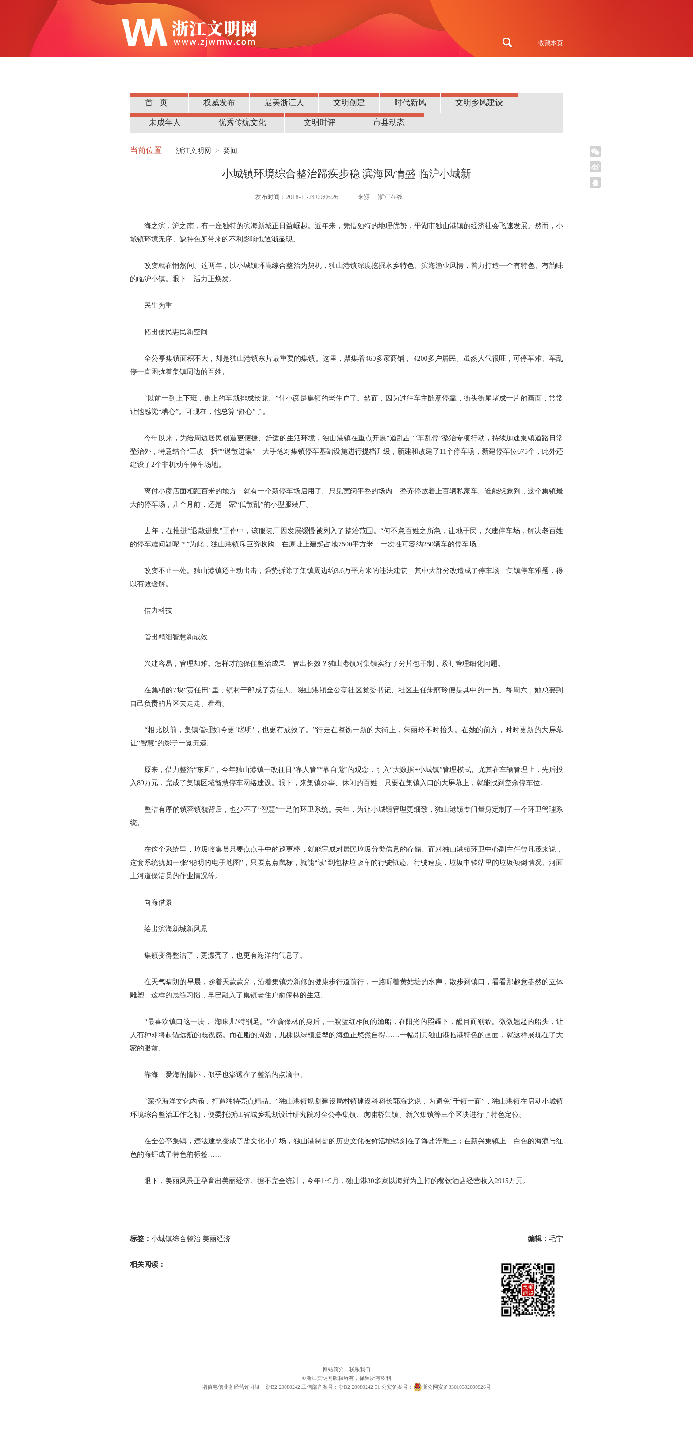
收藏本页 (550, 43)
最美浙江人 (284, 102)
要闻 (230, 150)
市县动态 (389, 122)
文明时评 (319, 122)
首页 (159, 102)
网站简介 (334, 1369)
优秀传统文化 (242, 122)
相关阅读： (147, 1264)
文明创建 (349, 102)
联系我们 (359, 1369)
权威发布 (219, 102)
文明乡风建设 (479, 102)
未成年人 (165, 122)
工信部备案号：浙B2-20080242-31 (340, 1387)
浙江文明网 (193, 150)
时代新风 (410, 102)
